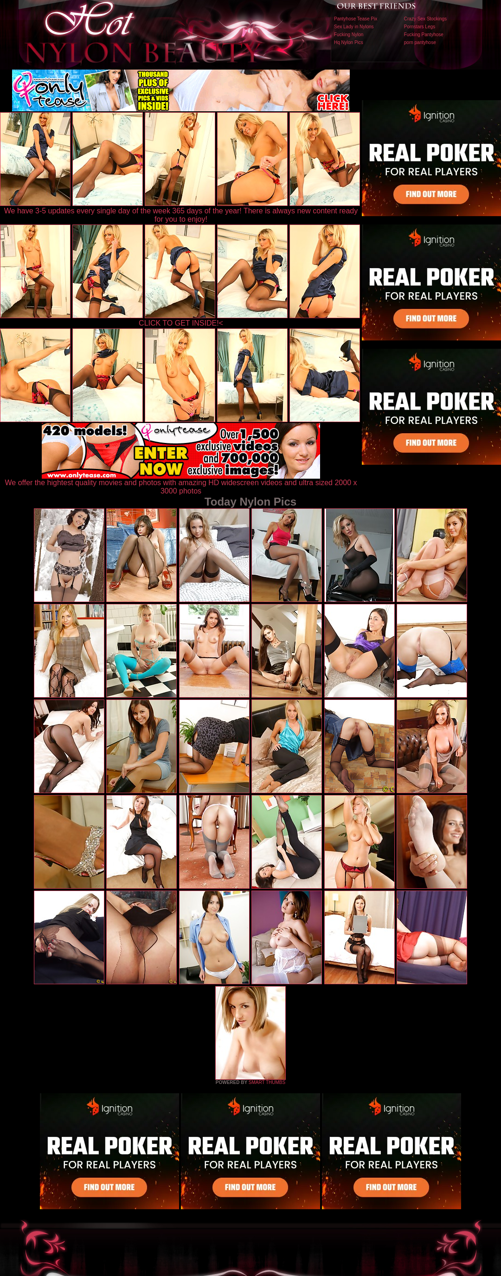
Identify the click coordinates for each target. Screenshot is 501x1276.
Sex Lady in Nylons (354, 26)
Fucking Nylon (348, 34)
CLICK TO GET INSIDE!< (181, 323)
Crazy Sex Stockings (425, 18)
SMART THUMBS (267, 1082)
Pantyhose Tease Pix (355, 18)
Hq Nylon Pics (348, 42)
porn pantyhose (420, 42)
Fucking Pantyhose (423, 34)
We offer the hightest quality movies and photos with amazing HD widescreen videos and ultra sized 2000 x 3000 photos (181, 483)
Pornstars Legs (419, 26)
